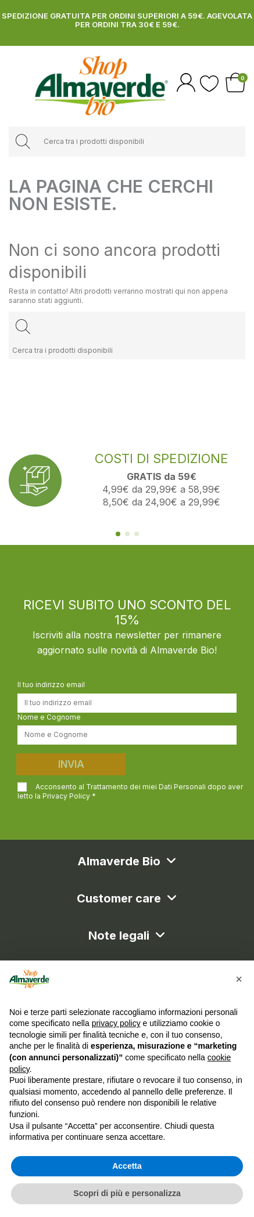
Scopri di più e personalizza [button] (126, 1193)
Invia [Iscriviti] (71, 764)
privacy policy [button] (116, 1023)
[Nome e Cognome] (127, 734)
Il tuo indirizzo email (51, 684)
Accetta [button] (127, 1166)
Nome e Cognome (49, 717)
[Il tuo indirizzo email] (127, 703)
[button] (239, 979)
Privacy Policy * (69, 796)
